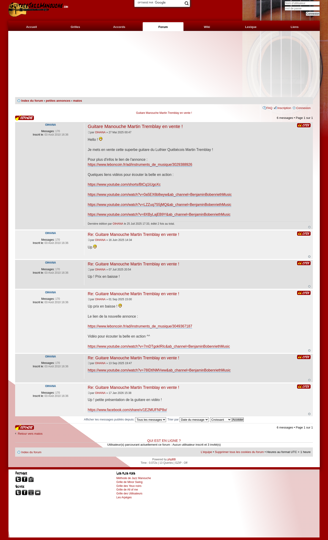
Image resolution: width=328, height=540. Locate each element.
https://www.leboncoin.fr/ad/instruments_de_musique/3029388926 (140, 164)
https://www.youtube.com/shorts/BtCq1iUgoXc (124, 184)
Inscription (284, 108)
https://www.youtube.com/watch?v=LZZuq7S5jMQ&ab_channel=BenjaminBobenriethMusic (159, 205)
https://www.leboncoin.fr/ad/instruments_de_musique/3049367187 (140, 326)
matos (77, 100)
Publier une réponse (24, 118)
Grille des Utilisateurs (129, 493)
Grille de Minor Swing (129, 482)
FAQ (269, 108)
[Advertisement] (164, 64)
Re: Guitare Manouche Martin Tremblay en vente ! (133, 234)
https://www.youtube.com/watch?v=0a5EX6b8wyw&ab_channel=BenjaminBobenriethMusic (160, 194)
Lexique (251, 27)
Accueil (31, 27)
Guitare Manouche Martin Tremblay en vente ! (164, 113)
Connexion (303, 108)
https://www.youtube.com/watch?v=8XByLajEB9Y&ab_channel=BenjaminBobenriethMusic (159, 214)
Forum (163, 27)
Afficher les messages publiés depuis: (125, 419)
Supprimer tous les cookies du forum (239, 452)
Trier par (188, 419)
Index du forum (32, 100)
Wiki (207, 27)
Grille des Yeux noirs (128, 486)
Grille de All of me (127, 489)
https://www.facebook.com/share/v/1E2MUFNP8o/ (127, 410)
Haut (309, 227)
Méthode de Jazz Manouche (133, 478)
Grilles (75, 27)
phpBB (171, 459)
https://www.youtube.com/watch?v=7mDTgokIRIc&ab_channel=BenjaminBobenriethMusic (159, 346)
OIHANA (100, 132)
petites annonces (58, 100)
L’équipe (206, 452)
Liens (294, 27)
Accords (119, 27)
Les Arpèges (124, 497)
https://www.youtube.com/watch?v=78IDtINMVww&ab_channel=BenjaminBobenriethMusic (159, 370)
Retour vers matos (30, 433)
